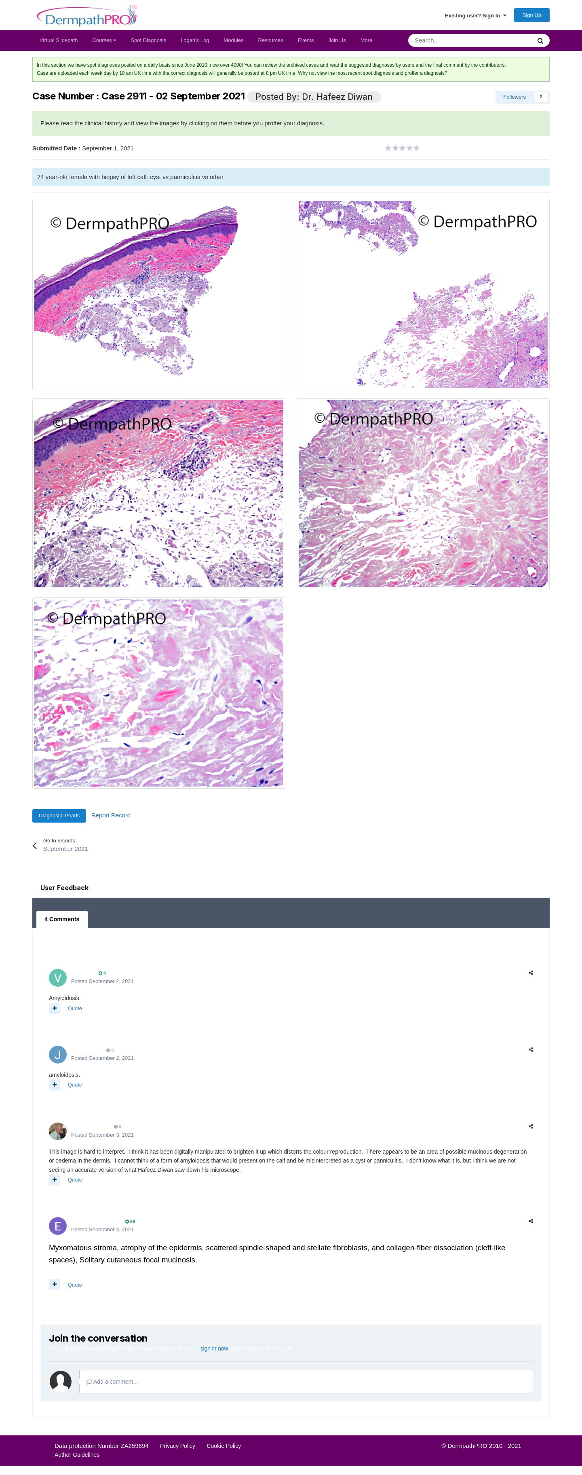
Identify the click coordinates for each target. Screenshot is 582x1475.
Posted (102, 983)
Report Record (111, 817)
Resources (270, 43)
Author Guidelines (77, 1456)
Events (306, 43)
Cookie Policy (224, 1447)
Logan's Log (195, 43)
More (367, 43)
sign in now (214, 1350)
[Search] (448, 42)
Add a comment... (112, 1383)
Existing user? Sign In (475, 16)
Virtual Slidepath (59, 43)
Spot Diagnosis (148, 43)
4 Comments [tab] (61, 921)
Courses (104, 43)
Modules (233, 43)
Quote (75, 1010)
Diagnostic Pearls (59, 818)
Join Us (337, 43)
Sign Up (532, 16)
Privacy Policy (177, 1447)
